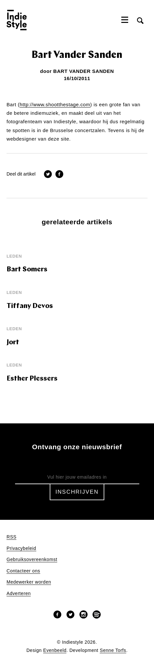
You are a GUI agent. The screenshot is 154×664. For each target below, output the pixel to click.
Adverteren (19, 593)
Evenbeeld (54, 650)
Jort (13, 342)
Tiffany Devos (30, 306)
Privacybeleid (21, 548)
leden (14, 256)
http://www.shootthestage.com (55, 104)
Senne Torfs (113, 650)
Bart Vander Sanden (83, 71)
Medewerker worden (29, 582)
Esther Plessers (32, 378)
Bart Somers (27, 269)
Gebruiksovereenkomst (32, 559)
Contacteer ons (23, 571)
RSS (11, 537)
